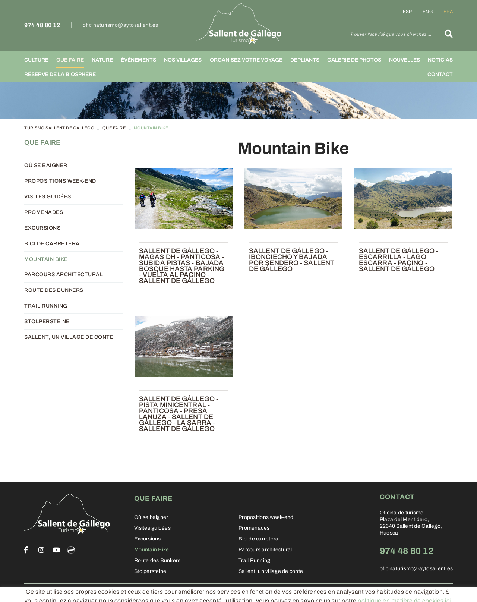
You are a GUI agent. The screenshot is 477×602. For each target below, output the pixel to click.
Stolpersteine (47, 321)
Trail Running (45, 306)
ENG (428, 11)
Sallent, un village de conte (68, 337)
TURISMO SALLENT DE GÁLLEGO (59, 128)
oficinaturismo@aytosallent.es (120, 25)
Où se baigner (45, 165)
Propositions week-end (60, 181)
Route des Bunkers (53, 290)
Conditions (121, 593)
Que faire (114, 128)
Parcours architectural (63, 274)
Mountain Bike (46, 259)
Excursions (42, 228)
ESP (407, 11)
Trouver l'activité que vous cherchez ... (391, 34)
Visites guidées (47, 196)
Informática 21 (407, 593)
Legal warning (84, 593)
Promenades (43, 212)
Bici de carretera (52, 243)
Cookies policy (42, 593)
